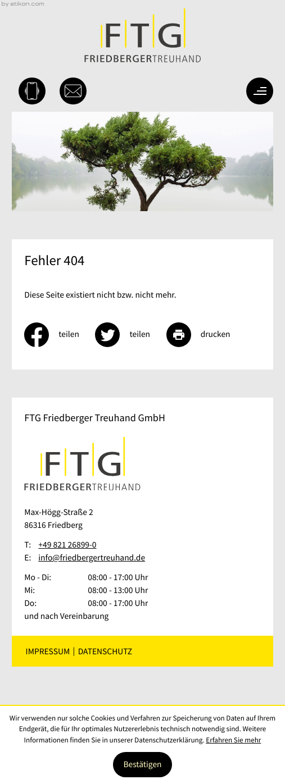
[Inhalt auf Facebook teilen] (59, 334)
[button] (32, 91)
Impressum (48, 651)
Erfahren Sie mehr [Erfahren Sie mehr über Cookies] (233, 740)
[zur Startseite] (142, 35)
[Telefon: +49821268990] (67, 545)
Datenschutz (105, 651)
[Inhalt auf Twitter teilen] (130, 334)
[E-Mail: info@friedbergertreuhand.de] (73, 91)
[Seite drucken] (206, 334)
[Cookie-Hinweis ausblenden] (142, 764)
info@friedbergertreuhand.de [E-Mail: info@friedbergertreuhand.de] (91, 558)
